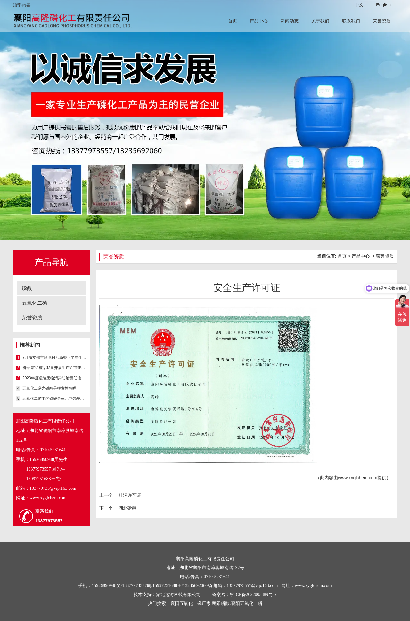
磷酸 (27, 288)
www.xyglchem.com (357, 477)
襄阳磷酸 (221, 603)
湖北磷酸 (126, 508)
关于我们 (320, 20)
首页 (232, 20)
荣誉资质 (382, 20)
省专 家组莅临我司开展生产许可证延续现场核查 (54, 368)
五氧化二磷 (34, 303)
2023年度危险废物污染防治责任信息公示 (54, 378)
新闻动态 (290, 20)
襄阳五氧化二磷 (246, 603)
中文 (359, 4)
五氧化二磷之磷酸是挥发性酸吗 (49, 388)
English (383, 4)
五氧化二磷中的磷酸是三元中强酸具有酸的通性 (54, 398)
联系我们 (351, 20)
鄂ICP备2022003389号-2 (253, 594)
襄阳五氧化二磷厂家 (190, 603)
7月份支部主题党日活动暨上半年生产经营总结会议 (54, 357)
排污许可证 (129, 495)
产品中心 (259, 20)
